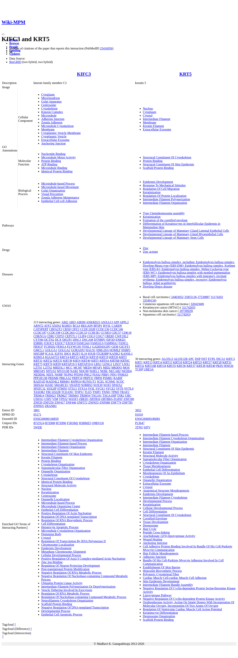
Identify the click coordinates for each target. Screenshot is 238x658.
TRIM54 (85, 395)
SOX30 (98, 385)
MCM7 (77, 367)
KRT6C (125, 360)
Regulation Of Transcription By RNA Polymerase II (73, 541)
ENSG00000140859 (46, 418)
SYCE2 (110, 388)
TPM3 (115, 392)
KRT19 (103, 357)
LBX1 (98, 364)
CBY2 (75, 329)
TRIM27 (62, 395)
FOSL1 (86, 346)
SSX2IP (52, 388)
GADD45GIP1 (101, 346)
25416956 (106, 48)
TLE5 (88, 392)
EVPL (211, 359)
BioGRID (15, 62)
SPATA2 (117, 385)
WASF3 (73, 399)
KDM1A (38, 357)
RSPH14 (76, 381)
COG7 (100, 336)
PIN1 (113, 374)
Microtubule (49, 115)
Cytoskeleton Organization (57, 464)
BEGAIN (87, 325)
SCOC (120, 381)
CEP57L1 (71, 336)
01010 (139, 414)
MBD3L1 (59, 367)
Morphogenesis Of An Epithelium (164, 473)
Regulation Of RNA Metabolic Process (65, 593)
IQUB (91, 353)
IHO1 (67, 353)
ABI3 (72, 322)
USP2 (47, 399)
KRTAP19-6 (85, 364)
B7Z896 (61, 423)
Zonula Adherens (51, 122)
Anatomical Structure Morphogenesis (166, 490)
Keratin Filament (153, 126)
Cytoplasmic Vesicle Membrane (61, 133)
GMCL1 (38, 350)
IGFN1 (59, 353)
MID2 (106, 367)
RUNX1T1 (89, 381)
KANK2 (115, 353)
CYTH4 (38, 339)
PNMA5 (123, 374)
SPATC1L (39, 388)
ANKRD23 (93, 322)
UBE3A (149, 369)
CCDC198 (53, 332)
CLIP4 (82, 336)
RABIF (117, 378)
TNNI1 (106, 392)
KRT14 (64, 357)
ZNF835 (38, 406)
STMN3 (62, 388)
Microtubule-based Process (58, 183)
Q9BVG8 (98, 423)
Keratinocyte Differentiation (160, 612)
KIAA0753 (52, 357)
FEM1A (61, 346)
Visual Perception (52, 194)
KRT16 (84, 357)
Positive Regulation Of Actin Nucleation (66, 513)
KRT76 (47, 364)
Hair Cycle (149, 529)
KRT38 (67, 360)
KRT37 (191, 365)
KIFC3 (84, 73)
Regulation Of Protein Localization (164, 195)
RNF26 (228, 365)
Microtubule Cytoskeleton (57, 126)
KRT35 (57, 360)
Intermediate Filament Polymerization (166, 199)
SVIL (91, 388)
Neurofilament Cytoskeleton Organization (67, 600)
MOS (126, 367)
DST (204, 359)
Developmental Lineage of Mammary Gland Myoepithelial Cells (183, 234)
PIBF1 (105, 374)
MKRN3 (116, 367)
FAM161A (97, 343)
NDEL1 (94, 371)
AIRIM (81, 322)
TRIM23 (50, 395)
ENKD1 (121, 339)
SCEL (100, 381)
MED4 (87, 367)
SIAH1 (49, 385)
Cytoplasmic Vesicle (54, 136)
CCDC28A (68, 332)
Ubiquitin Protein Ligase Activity (62, 583)
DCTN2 (49, 339)
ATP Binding (49, 164)
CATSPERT (40, 329)
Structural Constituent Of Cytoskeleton (167, 157)
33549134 (149, 300)
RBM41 (65, 381)
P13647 (140, 423)
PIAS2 (96, 374)
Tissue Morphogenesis (157, 466)
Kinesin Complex (52, 112)
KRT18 (93, 357)
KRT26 (113, 357)
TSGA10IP (109, 395)
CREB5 (109, 336)
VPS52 (63, 399)
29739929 (185, 311)
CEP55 (59, 336)
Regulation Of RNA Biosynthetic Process (67, 520)
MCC (69, 367)
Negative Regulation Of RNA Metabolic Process (71, 572)
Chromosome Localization (57, 544)
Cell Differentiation (53, 523)
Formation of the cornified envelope (165, 220)
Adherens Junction (52, 119)
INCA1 (220, 359)
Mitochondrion (50, 98)
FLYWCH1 (74, 346)
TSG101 (96, 395)
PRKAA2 (65, 378)
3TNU (139, 427)
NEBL (104, 371)
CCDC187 (40, 332)
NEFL (50, 374)
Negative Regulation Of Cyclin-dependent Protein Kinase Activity (184, 598)
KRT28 (217, 362)
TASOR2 (39, 392)
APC (191, 359)
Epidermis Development (158, 181)
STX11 (72, 388)
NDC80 (84, 371)
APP (116, 322)
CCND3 (106, 332)
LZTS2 (47, 367)
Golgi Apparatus (51, 101)
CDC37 (116, 332)
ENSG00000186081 (147, 418)
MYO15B (63, 371)
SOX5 (107, 385)
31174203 (217, 297)
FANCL (123, 343)
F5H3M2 (72, 423)
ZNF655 (93, 402)
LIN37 (117, 364)
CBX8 (67, 329)
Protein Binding (51, 161)
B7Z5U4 (38, 423)
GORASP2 (78, 350)
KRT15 (74, 357)
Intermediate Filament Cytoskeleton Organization (72, 440)
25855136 (190, 297)
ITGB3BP (102, 353)
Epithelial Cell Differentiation (59, 509)
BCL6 (76, 325)
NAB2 (74, 371)
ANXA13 (107, 322)
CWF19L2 (121, 336)
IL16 (84, 353)
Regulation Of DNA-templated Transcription (69, 516)
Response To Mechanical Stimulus (164, 185)
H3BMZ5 (85, 423)
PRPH (98, 378)
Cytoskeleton (49, 108)
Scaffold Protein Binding (158, 167)
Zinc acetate (150, 251)
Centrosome (48, 105)
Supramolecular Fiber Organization (63, 468)
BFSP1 (97, 325)
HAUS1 (91, 350)
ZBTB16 (94, 399)
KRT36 (181, 365)
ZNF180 (128, 399)
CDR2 (51, 336)
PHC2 (88, 374)
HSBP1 (126, 350)
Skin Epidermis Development (161, 581)
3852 (138, 410)
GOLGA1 (51, 350)
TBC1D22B (53, 392)
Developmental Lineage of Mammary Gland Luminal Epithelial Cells (186, 230)
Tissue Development (155, 522)
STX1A (82, 388)
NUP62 (68, 374)
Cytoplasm (48, 94)
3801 (36, 410)
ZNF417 (59, 402)
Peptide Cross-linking (156, 532)
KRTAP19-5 (69, 364)
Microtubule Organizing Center (60, 506)
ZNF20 (37, 402)
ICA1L (49, 353)
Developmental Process (55, 611)
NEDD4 (127, 371)
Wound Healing (152, 539)
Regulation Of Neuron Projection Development (70, 565)
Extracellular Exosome (55, 140)
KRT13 (147, 362)
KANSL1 (127, 353)
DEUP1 (67, 339)
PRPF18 (77, 378)
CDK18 (126, 332)
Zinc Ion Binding (51, 562)
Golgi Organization (53, 190)
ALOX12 (167, 359)
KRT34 (161, 365)
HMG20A (102, 350)
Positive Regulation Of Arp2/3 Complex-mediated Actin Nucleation (83, 558)
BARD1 (67, 325)
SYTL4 (129, 388)
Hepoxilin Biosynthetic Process (162, 570)
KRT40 (85, 360)
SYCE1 (100, 388)
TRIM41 (73, 395)
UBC (128, 395)
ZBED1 (84, 399)
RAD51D (39, 381)
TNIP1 (96, 392)
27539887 (204, 297)
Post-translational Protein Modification (65, 569)
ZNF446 (71, 402)
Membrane (48, 129)
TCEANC (67, 392)
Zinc (145, 248)
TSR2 (120, 395)
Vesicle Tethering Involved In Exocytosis (66, 590)
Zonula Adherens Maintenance (60, 197)
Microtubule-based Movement (60, 187)
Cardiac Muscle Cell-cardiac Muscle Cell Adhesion (174, 577)
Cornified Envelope (155, 518)
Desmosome (150, 525)
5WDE (37, 427)
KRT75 (38, 364)
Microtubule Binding (54, 167)
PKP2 (219, 365)
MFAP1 (97, 367)
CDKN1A (39, 336)
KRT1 (139, 362)
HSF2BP (38, 353)
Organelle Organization (55, 471)
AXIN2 (56, 325)
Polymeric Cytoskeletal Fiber (161, 574)
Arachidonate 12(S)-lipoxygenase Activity (169, 536)
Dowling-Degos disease (157, 286)
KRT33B (150, 365)
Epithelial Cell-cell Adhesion (59, 201)
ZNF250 (48, 402)
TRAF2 (124, 392)
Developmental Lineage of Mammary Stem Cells (173, 237)
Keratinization (152, 192)
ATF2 (47, 325)
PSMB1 (108, 378)
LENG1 (107, 364)
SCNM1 (110, 381)
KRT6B (115, 360)
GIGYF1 (124, 346)
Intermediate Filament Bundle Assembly (168, 584)
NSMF (59, 374)
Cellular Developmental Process (61, 555)
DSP (197, 359)
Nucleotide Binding (53, 154)
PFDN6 (78, 374)
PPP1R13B (40, 378)
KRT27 (207, 362)
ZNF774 (116, 402)
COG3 (91, 336)
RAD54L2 (52, 381)
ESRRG (38, 343)
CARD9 (117, 325)
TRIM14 (38, 395)
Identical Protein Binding (57, 171)
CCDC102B (87, 329)
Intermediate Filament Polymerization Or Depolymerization (78, 586)
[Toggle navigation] (3, 34)
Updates (14, 53)
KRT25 (197, 362)
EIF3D (110, 339)
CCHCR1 (94, 332)
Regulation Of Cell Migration (161, 188)
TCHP (139, 369)
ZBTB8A (107, 399)
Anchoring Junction (53, 143)
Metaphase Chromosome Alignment (63, 551)
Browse (14, 43)
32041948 (197, 304)
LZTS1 (37, 367)
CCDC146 (116, 329)
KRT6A (104, 360)
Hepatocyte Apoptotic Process (60, 527)
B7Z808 (50, 423)
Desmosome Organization (159, 616)
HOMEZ (115, 350)
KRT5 (185, 73)
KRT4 (76, 360)
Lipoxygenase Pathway (157, 595)
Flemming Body (51, 534)
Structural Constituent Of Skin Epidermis (168, 164)
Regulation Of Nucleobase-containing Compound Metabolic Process (83, 597)
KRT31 (38, 360)
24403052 (177, 297)
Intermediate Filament (156, 119)
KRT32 (47, 360)
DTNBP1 (99, 339)
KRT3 (123, 357)
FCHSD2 (50, 346)
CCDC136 (102, 329)
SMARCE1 (61, 385)
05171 (37, 414)
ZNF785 (127, 402)
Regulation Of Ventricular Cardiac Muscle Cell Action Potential (182, 609)
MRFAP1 (39, 371)
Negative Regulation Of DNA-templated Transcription (75, 607)
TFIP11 (79, 392)
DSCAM (87, 339)
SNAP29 (74, 385)
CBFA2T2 (55, 329)
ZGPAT (118, 399)
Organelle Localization (55, 499)
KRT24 (187, 362)
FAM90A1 (111, 343)
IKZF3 (76, 353)
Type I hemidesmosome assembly (164, 213)
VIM (55, 399)
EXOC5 (49, 343)
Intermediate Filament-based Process (64, 443)
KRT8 (57, 364)
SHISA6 (38, 385)
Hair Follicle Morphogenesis (160, 553)
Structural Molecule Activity (59, 485)
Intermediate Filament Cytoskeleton (165, 497)
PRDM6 (53, 378)
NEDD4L (39, 374)
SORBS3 (86, 385)
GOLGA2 (64, 350)
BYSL (107, 325)
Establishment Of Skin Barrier (161, 567)
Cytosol (147, 115)
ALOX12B (180, 359)
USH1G (38, 399)
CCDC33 (81, 332)
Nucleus (148, 108)
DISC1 (77, 339)
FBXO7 (38, 346)
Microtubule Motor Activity (58, 157)
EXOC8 (71, 343)
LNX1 (126, 364)
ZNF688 (104, 402)
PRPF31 (88, 378)
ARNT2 (38, 325)
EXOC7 (60, 343)
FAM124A (83, 343)
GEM (114, 346)
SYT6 (119, 388)
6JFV (147, 427)
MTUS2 (51, 371)
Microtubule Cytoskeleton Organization (66, 530)
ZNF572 (82, 402)
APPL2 (124, 322)
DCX (58, 339)
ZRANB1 (51, 406)
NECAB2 (115, 371)
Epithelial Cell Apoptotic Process (61, 614)
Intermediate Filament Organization (165, 202)
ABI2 (64, 322)
